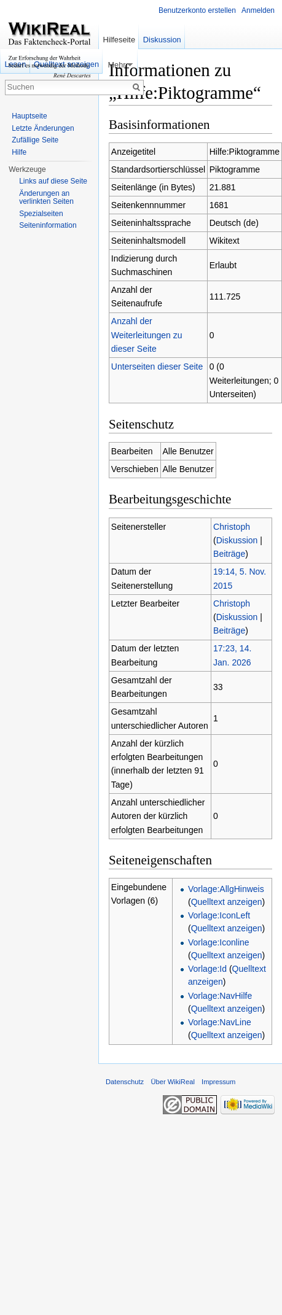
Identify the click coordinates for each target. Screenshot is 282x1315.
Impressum (218, 1081)
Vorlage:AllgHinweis (226, 889)
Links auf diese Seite (53, 181)
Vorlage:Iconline (218, 942)
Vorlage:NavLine (219, 1022)
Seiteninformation (47, 225)
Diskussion (237, 540)
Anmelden (258, 10)
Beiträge (229, 554)
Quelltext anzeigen (226, 902)
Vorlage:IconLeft (219, 915)
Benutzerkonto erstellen (197, 10)
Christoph (231, 527)
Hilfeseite (119, 39)
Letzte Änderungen (43, 128)
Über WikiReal (173, 1081)
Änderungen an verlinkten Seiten (46, 197)
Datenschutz (125, 1081)
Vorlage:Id (207, 969)
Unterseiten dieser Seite (157, 366)
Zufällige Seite (35, 140)
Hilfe (19, 152)
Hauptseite (29, 116)
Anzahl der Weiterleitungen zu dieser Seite (146, 335)
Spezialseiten (41, 213)
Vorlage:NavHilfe (220, 996)
